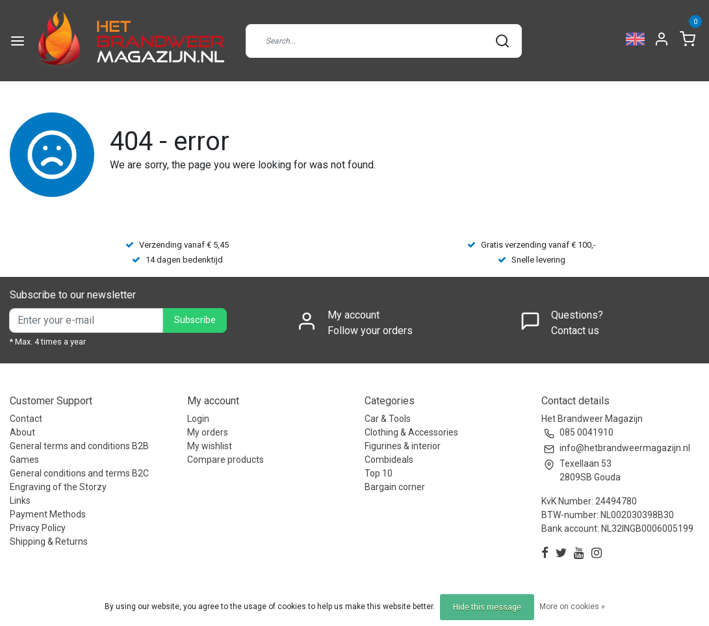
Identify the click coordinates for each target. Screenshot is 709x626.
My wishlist (209, 446)
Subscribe (195, 320)
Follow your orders (370, 330)
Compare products (225, 459)
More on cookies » (572, 606)
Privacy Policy (38, 528)
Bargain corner (395, 487)
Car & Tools (388, 418)
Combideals (389, 459)
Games (24, 459)
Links (20, 500)
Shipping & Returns (49, 541)
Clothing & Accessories (411, 432)
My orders (207, 432)
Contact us (575, 330)
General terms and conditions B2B (79, 446)
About (22, 432)
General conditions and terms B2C (79, 473)
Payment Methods (48, 514)
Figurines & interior (403, 446)
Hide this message (487, 607)
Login (198, 418)
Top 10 (379, 473)
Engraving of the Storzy (58, 487)
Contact (26, 418)
